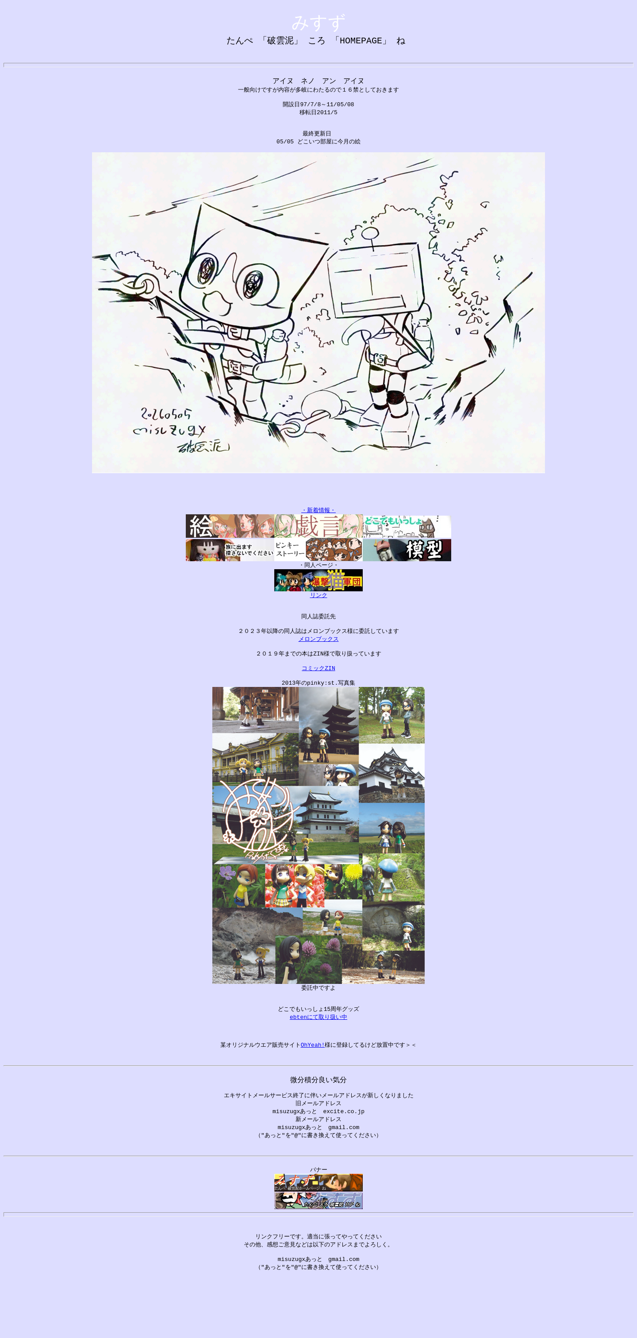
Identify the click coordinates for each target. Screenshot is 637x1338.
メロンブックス (319, 667)
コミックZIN (318, 700)
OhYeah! (313, 1087)
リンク (318, 618)
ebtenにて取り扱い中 (318, 1054)
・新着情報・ (318, 532)
